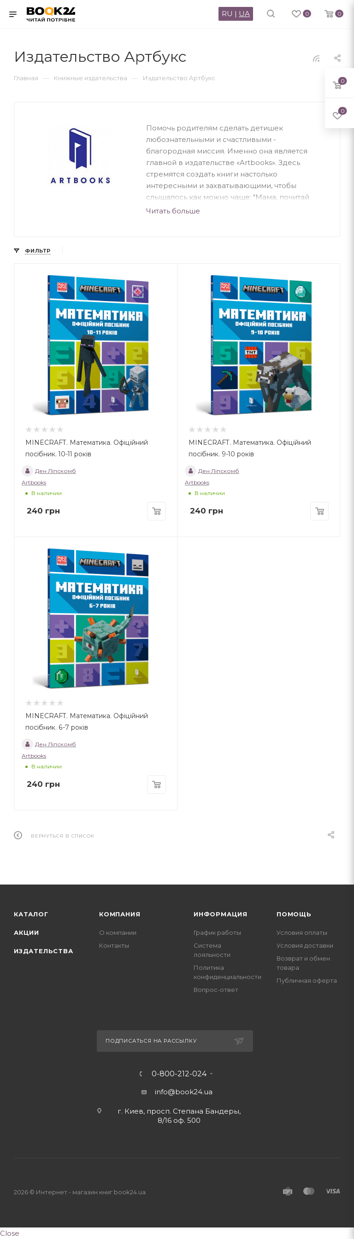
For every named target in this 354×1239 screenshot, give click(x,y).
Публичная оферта (307, 980)
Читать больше (173, 210)
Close (9, 1233)
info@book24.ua (183, 1091)
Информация (221, 914)
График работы (217, 932)
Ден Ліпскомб (49, 470)
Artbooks (34, 482)
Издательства (43, 951)
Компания (119, 914)
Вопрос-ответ (216, 989)
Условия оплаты (302, 932)
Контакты (114, 945)
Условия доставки (305, 945)
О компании (117, 932)
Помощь (294, 914)
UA (244, 13)
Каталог (31, 914)
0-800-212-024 (179, 1074)
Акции (26, 932)
